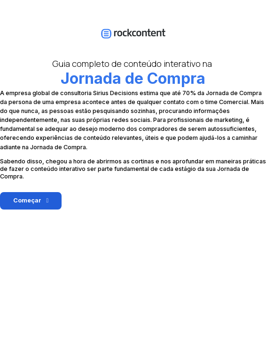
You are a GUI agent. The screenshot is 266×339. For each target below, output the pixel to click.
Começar (27, 200)
